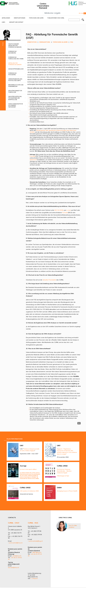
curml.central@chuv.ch (16, 543)
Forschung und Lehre (36, 18)
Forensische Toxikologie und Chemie (15, 58)
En (82, 13)
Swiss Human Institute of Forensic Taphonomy (15, 105)
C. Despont (34, 578)
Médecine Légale (52, 13)
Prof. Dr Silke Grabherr (73, 526)
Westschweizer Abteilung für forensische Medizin (14, 45)
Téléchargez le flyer (63, 476)
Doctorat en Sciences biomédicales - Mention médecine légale (64, 471)
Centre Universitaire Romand (43, 5)
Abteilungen (6, 18)
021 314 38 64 (59, 210)
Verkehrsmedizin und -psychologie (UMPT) (15, 79)
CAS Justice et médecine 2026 (29, 491)
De (85, 13)
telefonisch (33, 160)
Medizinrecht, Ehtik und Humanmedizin (15, 85)
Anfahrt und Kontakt (16, 22)
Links (3, 22)
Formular (32, 156)
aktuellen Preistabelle (49, 280)
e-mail (69, 210)
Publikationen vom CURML (55, 18)
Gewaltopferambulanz (16, 69)
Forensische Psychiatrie (12, 73)
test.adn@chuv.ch (13, 567)
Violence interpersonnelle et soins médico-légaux (29, 449)
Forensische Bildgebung (12, 52)
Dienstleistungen (19, 18)
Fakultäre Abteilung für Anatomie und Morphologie (15, 98)
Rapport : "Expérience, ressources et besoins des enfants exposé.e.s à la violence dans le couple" (67, 451)
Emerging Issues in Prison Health (67, 491)
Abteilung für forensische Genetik (15, 63)
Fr (80, 13)
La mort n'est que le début (28, 469)
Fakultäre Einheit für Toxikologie (15, 91)
